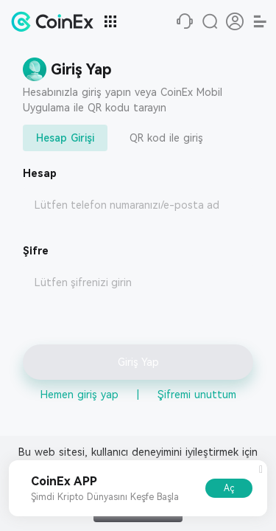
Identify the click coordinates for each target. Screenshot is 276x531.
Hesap (40, 173)
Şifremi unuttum (197, 394)
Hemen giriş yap (79, 394)
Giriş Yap (138, 362)
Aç (229, 488)
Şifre (36, 251)
